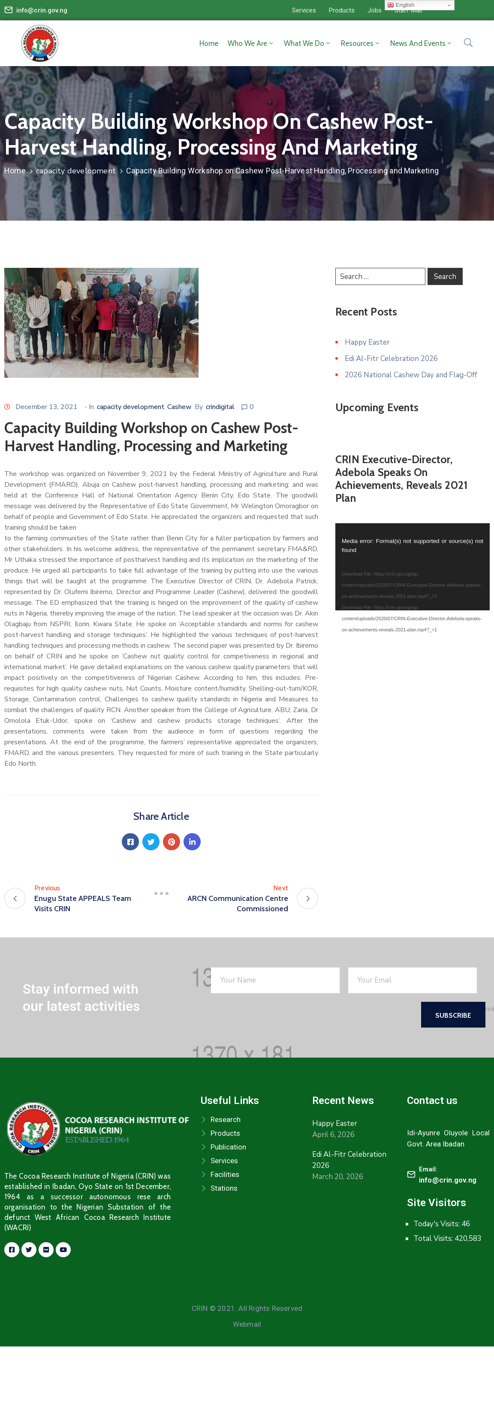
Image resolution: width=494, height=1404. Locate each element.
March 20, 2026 (337, 1177)
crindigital (220, 407)
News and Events (421, 43)
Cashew (179, 407)
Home (208, 43)
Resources (361, 43)
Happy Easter (367, 342)
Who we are (251, 43)
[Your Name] (275, 980)
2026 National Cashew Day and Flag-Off (411, 375)
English (400, 5)
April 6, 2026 (333, 1135)
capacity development (76, 171)
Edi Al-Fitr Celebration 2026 (391, 359)
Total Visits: (434, 1238)
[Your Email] (412, 980)
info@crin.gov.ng (41, 10)
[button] (304, 10)
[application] (412, 566)
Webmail (247, 1324)
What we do (307, 43)
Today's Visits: (437, 1224)
